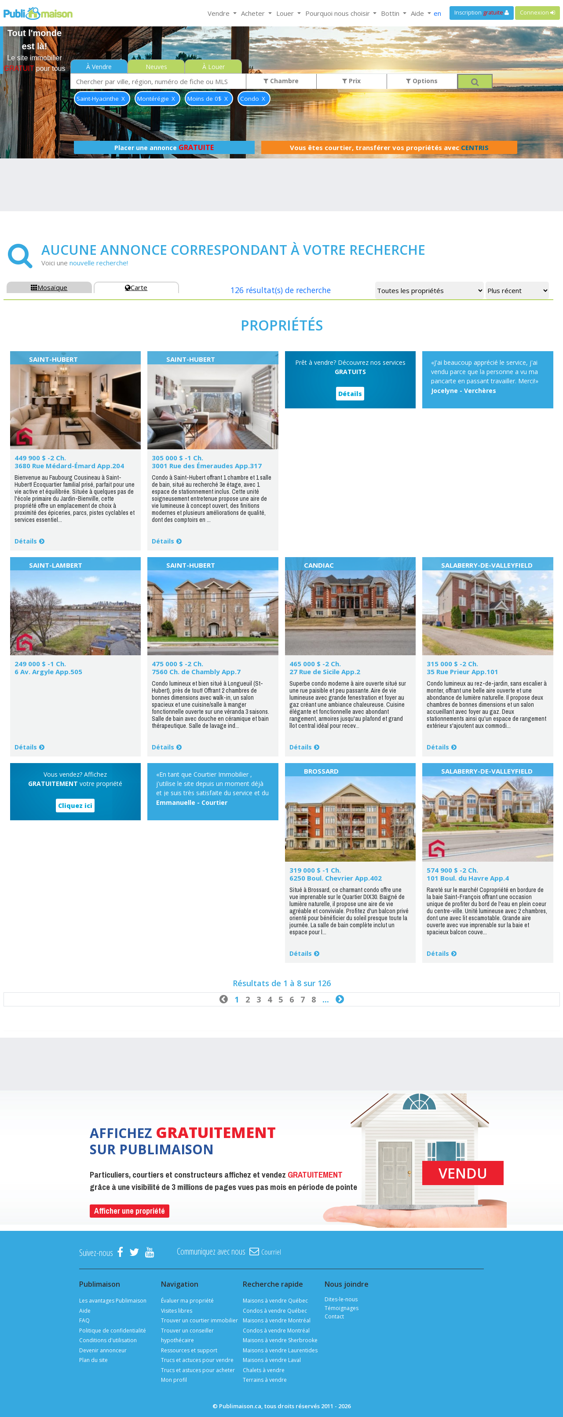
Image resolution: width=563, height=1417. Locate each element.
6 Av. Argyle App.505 (48, 671)
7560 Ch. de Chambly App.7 (196, 671)
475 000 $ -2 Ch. (177, 663)
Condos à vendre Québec (275, 1310)
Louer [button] (286, 13)
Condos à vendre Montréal (276, 1330)
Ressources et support (189, 1350)
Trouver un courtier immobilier (199, 1320)
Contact (334, 1316)
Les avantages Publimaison (112, 1300)
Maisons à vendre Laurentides (280, 1350)
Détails (26, 541)
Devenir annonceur (103, 1350)
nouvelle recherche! (98, 262)
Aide (85, 1310)
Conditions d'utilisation (108, 1340)
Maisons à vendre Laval (272, 1360)
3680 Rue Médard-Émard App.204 (69, 465)
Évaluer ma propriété (187, 1300)
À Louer (213, 66)
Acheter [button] (254, 13)
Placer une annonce (164, 147)
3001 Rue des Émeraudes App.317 (207, 465)
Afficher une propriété (129, 1210)
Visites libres (176, 1310)
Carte (136, 287)
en (437, 13)
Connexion (537, 12)
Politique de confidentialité (112, 1330)
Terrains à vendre (265, 1380)
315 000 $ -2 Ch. (452, 663)
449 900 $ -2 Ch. (40, 457)
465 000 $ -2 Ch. (315, 663)
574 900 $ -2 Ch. (452, 870)
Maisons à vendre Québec (275, 1300)
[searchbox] (158, 81)
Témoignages (341, 1308)
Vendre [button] (219, 13)
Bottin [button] (391, 13)
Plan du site (93, 1360)
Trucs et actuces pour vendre (197, 1360)
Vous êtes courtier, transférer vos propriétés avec (389, 147)
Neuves (156, 66)
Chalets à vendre (264, 1370)
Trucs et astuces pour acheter (198, 1370)
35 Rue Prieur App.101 (462, 671)
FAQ (84, 1320)
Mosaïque (49, 287)
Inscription (481, 12)
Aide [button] (418, 13)
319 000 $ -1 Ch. (315, 870)
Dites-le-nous (341, 1299)
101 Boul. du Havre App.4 (468, 878)
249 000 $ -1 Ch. (40, 663)
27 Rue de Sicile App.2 (324, 671)
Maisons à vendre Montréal (277, 1320)
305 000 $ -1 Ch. (177, 457)
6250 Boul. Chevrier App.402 (335, 878)
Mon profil (174, 1380)
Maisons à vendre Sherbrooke (280, 1340)
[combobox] (158, 81)
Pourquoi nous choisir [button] (338, 13)
